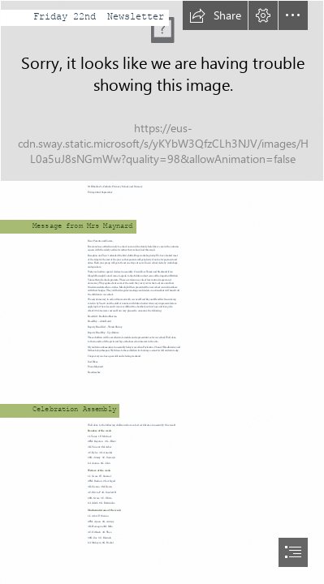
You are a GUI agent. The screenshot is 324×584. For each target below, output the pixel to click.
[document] (162, 292)
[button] (215, 15)
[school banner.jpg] (162, 91)
